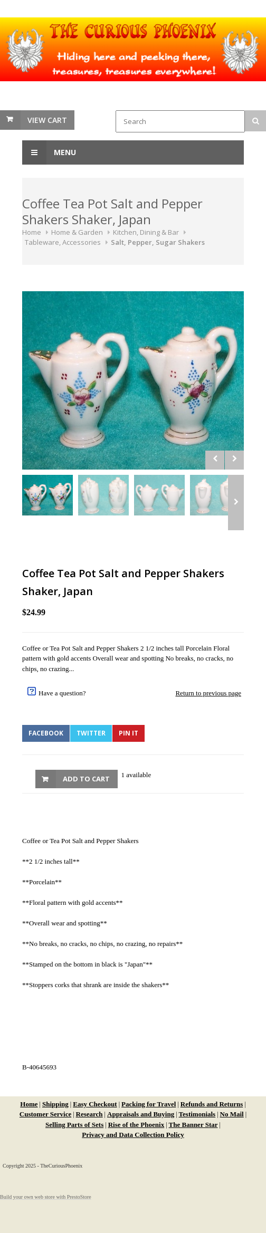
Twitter (91, 733)
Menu (49, 152)
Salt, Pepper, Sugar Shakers (158, 242)
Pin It (128, 733)
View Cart (47, 120)
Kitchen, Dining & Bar (146, 232)
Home (31, 232)
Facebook (45, 733)
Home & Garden (77, 232)
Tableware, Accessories (63, 242)
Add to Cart (86, 778)
